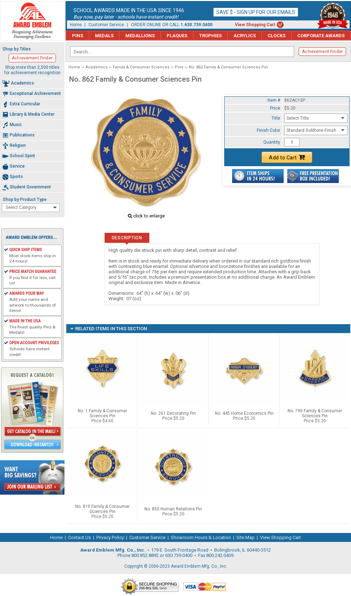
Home (76, 24)
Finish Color (268, 130)
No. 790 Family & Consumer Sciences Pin (315, 413)
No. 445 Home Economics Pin (244, 413)
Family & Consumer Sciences (141, 67)
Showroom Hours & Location (201, 537)
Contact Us (79, 537)
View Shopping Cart (255, 24)
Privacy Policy (110, 537)
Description (127, 237)
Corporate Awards (321, 35)
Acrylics (245, 35)
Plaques (177, 35)
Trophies (210, 35)
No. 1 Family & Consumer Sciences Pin (102, 413)
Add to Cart (287, 157)
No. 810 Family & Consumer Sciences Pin (102, 509)
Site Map (245, 537)
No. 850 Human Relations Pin (173, 508)
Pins (77, 35)
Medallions (140, 35)
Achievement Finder (322, 51)
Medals (104, 35)
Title (275, 118)
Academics (96, 67)
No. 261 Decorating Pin (173, 413)
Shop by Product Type (25, 199)
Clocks (276, 35)
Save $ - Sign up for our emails (255, 12)
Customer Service (106, 24)
